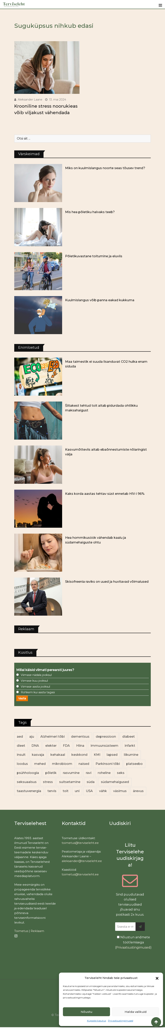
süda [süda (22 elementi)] (91, 782)
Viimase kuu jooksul (34, 680)
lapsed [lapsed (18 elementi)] (112, 755)
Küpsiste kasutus (96, 1020)
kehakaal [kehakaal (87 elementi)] (57, 755)
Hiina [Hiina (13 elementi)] (80, 745)
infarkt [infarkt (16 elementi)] (130, 745)
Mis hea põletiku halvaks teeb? (90, 212)
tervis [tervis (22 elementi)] (51, 791)
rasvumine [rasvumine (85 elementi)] (71, 773)
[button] (157, 978)
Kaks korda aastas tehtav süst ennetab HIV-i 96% (104, 494)
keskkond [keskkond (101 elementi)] (79, 755)
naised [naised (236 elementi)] (84, 764)
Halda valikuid (136, 1012)
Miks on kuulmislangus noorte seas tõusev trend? (105, 168)
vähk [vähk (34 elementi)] (103, 791)
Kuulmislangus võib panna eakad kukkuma (99, 300)
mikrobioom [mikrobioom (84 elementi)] (62, 764)
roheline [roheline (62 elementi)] (104, 773)
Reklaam (37, 931)
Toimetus (21, 931)
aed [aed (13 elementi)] (20, 736)
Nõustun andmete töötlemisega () (133, 942)
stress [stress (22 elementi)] (48, 782)
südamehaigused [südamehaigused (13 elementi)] (115, 782)
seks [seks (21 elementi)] (120, 773)
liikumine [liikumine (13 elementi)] (131, 755)
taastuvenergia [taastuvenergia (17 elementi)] (29, 791)
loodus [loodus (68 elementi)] (22, 764)
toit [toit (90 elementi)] (65, 791)
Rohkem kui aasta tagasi (38, 692)
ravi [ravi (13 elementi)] (88, 773)
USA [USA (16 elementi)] (89, 791)
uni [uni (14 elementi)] (77, 791)
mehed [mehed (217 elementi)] (40, 764)
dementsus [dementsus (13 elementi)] (80, 736)
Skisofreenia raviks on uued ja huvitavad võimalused (107, 581)
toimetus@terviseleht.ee (80, 843)
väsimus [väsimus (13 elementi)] (120, 791)
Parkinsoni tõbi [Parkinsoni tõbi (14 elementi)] (108, 764)
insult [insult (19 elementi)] (21, 755)
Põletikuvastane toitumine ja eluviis (93, 256)
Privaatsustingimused (120, 1020)
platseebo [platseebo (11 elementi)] (134, 764)
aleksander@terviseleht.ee (82, 861)
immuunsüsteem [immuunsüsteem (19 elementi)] (104, 745)
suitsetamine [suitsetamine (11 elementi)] (69, 782)
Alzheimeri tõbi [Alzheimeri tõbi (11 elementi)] (52, 736)
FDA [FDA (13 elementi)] (66, 745)
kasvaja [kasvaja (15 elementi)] (38, 755)
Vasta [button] (22, 698)
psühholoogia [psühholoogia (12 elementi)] (28, 773)
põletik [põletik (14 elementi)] (51, 773)
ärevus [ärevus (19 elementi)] (138, 791)
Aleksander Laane (30, 99)
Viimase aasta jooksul (35, 686)
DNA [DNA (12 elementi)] (35, 745)
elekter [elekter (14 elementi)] (51, 745)
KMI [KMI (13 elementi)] (97, 755)
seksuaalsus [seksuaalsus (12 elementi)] (27, 782)
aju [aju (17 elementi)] (31, 736)
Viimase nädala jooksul (36, 675)
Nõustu (86, 1012)
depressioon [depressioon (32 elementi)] (106, 736)
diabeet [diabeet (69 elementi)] (128, 736)
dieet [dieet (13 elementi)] (21, 745)
